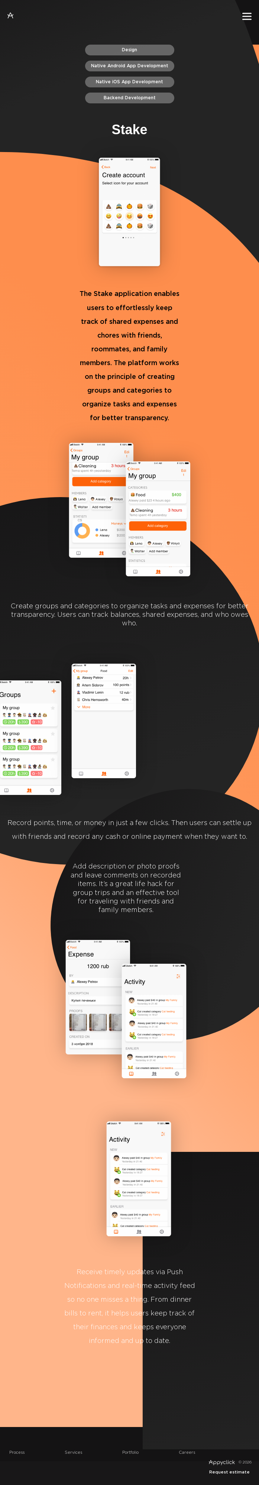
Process (17, 1453)
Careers (187, 1453)
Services (73, 1453)
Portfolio (130, 1453)
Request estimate (229, 1472)
